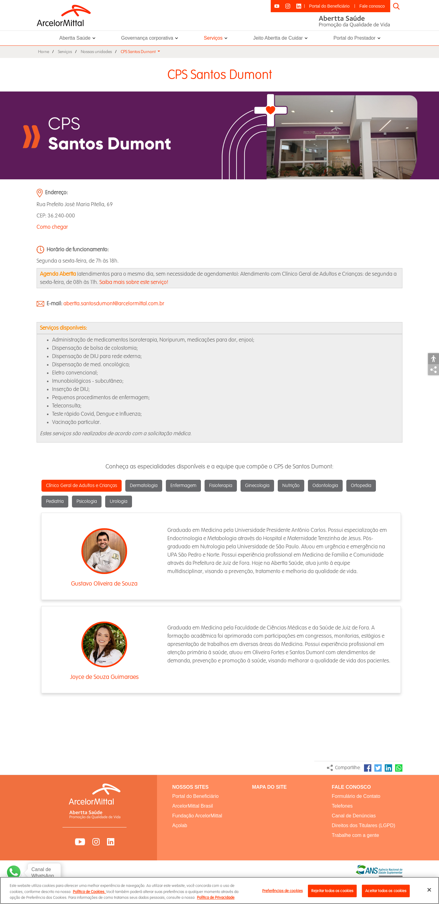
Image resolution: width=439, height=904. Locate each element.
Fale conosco (372, 6)
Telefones (342, 806)
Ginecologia (257, 486)
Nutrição (291, 486)
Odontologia (325, 486)
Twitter (378, 768)
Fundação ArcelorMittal (197, 815)
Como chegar (52, 227)
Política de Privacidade (215, 901)
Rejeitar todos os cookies (332, 894)
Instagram (96, 841)
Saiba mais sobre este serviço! (133, 282)
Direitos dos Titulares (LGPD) (363, 825)
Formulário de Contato (356, 796)
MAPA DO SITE (269, 787)
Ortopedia (361, 486)
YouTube (80, 841)
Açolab (179, 825)
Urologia (118, 501)
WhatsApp (398, 768)
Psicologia (87, 501)
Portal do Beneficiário (329, 6)
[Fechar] (429, 893)
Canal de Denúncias (354, 815)
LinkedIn (388, 768)
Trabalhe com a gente (355, 835)
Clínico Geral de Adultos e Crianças (81, 486)
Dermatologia (144, 486)
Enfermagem (183, 486)
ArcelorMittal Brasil (192, 806)
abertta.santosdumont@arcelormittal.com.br (113, 303)
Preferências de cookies (282, 894)
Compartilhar (433, 369)
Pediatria (55, 501)
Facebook (367, 768)
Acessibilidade (433, 358)
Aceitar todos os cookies (385, 894)
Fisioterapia (220, 486)
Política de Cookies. (89, 895)
